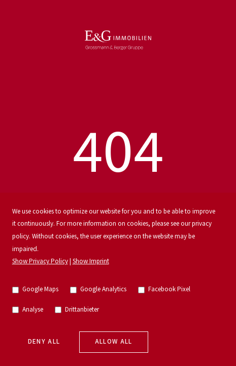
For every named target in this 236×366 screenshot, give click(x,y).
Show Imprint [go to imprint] (91, 261)
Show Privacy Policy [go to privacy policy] (40, 261)
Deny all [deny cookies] (44, 342)
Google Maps (35, 289)
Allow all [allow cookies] (113, 342)
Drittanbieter (77, 310)
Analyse (28, 310)
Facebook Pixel (164, 289)
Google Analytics (98, 289)
